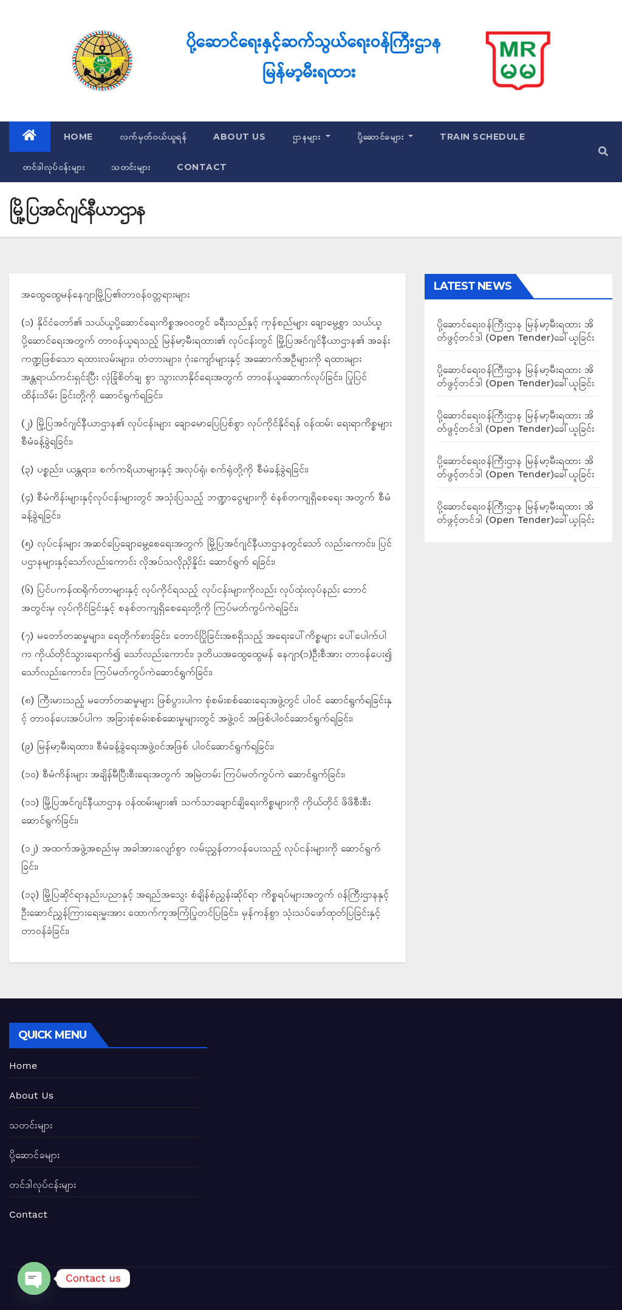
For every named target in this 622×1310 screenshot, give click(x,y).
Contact (202, 167)
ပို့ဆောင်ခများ (385, 136)
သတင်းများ (130, 167)
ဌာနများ (311, 136)
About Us (239, 136)
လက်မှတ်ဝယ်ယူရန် (153, 136)
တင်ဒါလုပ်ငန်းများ (53, 167)
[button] (603, 151)
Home (78, 136)
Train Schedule (482, 136)
